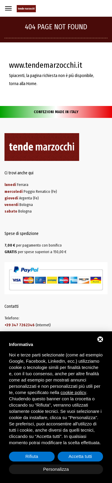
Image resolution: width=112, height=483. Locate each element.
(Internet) (27, 325)
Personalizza (56, 469)
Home (31, 83)
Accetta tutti (80, 456)
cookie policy (73, 392)
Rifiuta (31, 456)
